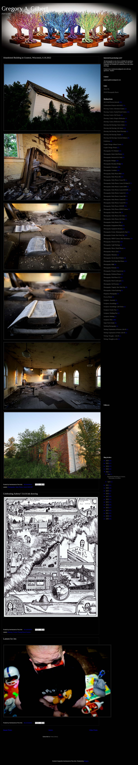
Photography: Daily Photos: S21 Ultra (114, 216)
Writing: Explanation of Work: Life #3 (114, 332)
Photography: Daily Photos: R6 (112, 212)
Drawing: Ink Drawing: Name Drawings (115, 131)
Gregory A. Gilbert (25, 8)
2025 (107, 463)
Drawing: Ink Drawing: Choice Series (114, 125)
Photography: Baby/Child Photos (113, 154)
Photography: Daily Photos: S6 (112, 222)
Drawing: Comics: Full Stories (112, 115)
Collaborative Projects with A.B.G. (113, 105)
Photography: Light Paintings (112, 245)
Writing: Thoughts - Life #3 (111, 336)
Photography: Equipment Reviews (113, 229)
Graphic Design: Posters (110, 147)
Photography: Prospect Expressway (113, 271)
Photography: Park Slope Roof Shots (114, 261)
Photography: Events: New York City (114, 235)
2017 (107, 496)
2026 (107, 460)
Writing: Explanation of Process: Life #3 (115, 329)
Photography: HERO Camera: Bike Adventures (117, 238)
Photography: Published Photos (112, 274)
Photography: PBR (109, 264)
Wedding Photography (110, 326)
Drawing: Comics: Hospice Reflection (114, 118)
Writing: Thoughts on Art (111, 339)
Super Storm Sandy (109, 323)
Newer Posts (7, 730)
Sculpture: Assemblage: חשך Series (114, 306)
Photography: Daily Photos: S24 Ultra (114, 219)
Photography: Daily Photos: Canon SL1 (115, 199)
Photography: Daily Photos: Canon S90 (114, 196)
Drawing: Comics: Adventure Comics (114, 108)
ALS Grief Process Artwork (111, 102)
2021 (107, 485)
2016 (107, 499)
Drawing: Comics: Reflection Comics (114, 121)
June (108, 474)
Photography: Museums (110, 255)
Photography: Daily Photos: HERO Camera (116, 209)
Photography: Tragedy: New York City (114, 287)
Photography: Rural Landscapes (112, 280)
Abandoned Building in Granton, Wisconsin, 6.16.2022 (27, 57)
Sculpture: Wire (108, 319)
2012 (107, 510)
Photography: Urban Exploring (112, 290)
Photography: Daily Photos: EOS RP (114, 206)
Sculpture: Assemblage (110, 303)
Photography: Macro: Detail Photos (113, 248)
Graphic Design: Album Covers (112, 144)
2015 (107, 502)
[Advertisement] (118, 357)
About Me (106, 89)
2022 (107, 472)
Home (51, 730)
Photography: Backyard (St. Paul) (113, 157)
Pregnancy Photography (110, 293)
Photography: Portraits (110, 268)
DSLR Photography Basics (111, 92)
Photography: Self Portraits (111, 284)
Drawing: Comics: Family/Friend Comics (19, 632)
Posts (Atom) (54, 736)
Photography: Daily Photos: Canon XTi (114, 203)
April (109, 482)
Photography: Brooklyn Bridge (112, 164)
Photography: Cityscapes (110, 167)
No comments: (28, 484)
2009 (107, 519)
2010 (107, 516)
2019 (107, 491)
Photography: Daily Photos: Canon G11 (115, 193)
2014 (107, 505)
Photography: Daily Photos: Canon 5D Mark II (117, 183)
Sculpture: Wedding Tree (110, 313)
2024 (107, 466)
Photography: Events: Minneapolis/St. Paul (116, 232)
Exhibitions (107, 141)
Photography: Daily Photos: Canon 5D (114, 180)
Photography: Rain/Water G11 (112, 277)
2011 (107, 513)
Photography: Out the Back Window (114, 258)
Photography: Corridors (110, 170)
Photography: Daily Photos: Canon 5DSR (115, 186)
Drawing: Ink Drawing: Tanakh (112, 134)
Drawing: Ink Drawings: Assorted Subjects (115, 138)
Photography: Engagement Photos (113, 225)
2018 (107, 493)
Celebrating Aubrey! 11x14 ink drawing (20, 493)
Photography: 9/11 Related (111, 151)
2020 (107, 488)
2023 (107, 469)
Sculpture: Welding (109, 316)
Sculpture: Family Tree (110, 310)
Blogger (86, 761)
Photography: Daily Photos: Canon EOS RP (20, 487)
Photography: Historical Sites (112, 241)
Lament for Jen (9, 639)
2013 (107, 507)
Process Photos (108, 297)
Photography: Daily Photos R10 (112, 173)
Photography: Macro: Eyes (111, 251)
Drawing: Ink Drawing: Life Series (113, 128)
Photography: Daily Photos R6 (112, 177)
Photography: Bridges (110, 160)
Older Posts (93, 730)
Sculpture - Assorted (109, 300)
